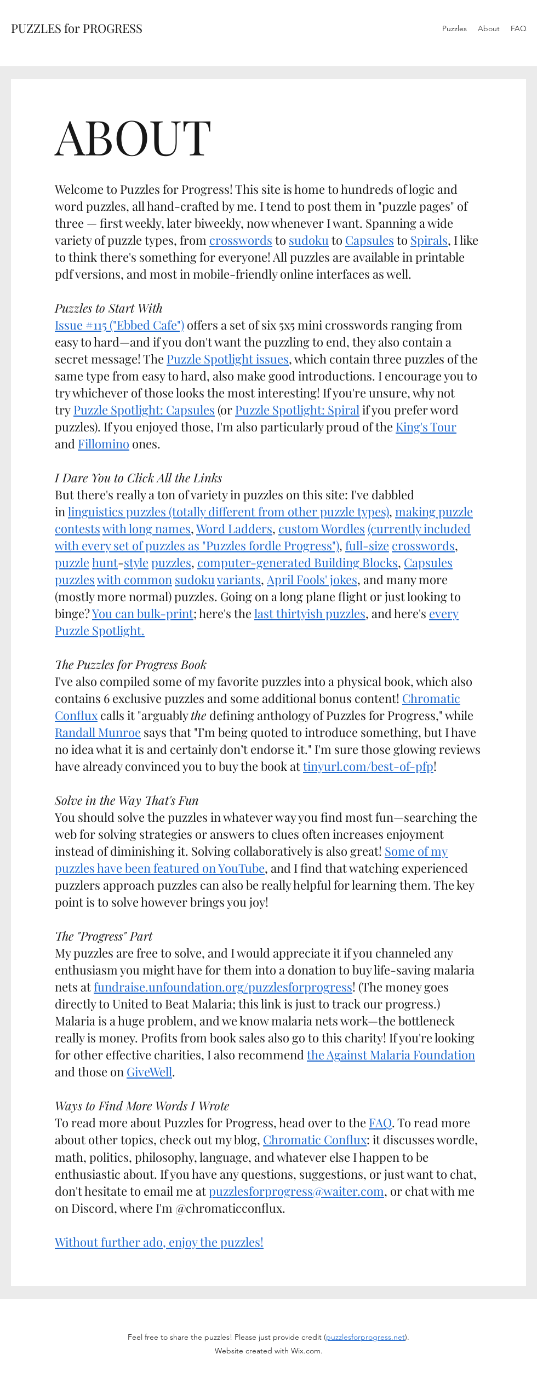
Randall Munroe (98, 732)
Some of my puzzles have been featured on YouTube (251, 859)
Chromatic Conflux (315, 1139)
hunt (105, 562)
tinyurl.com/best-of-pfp (368, 766)
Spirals (429, 240)
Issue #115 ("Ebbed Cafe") (119, 324)
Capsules (369, 240)
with (109, 579)
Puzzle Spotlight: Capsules (144, 409)
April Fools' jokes (312, 579)
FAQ (380, 1122)
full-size (367, 545)
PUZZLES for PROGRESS (76, 28)
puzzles (171, 562)
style (136, 562)
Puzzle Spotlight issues (228, 358)
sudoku (309, 240)
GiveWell (149, 1071)
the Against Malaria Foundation (391, 1054)
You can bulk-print (142, 613)
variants (239, 579)
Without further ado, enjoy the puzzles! (159, 1242)
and (65, 443)
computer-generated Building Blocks (297, 562)
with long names (146, 528)
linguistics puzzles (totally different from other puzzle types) (228, 511)
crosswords (240, 240)
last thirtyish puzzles (309, 613)
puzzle (72, 562)
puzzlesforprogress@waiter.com (296, 1191)
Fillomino (103, 443)
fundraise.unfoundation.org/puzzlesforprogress (223, 986)
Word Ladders (234, 528)
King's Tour (426, 426)
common (148, 579)
